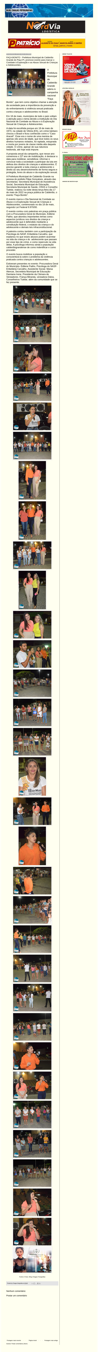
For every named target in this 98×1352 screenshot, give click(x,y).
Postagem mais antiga (51, 1340)
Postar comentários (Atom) (19, 1343)
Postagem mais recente (14, 1340)
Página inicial (33, 1340)
